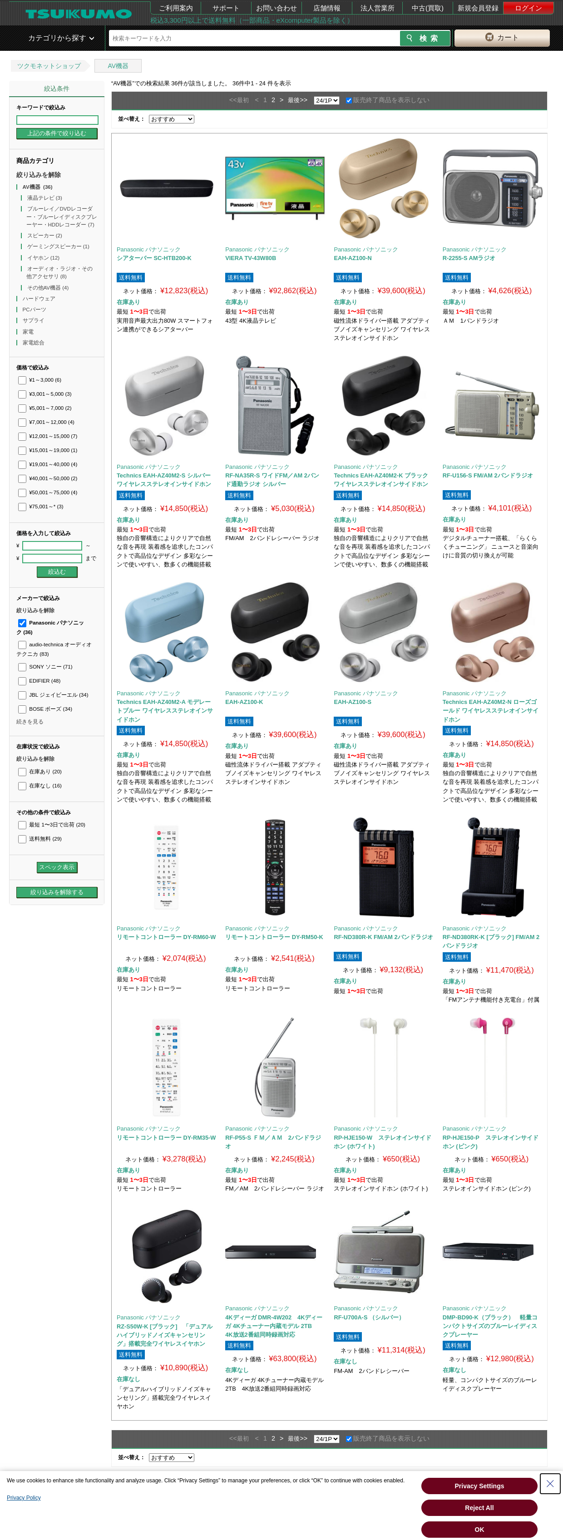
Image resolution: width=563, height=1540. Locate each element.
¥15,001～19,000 (47, 450)
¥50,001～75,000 (47, 492)
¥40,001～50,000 (47, 478)
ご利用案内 (176, 8)
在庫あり (40, 771)
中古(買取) (428, 8)
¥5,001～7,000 (45, 408)
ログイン (528, 8)
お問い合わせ (276, 8)
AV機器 (118, 65)
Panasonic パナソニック (149, 249)
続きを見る (30, 721)
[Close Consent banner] (550, 1484)
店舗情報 (327, 8)
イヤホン (43, 258)
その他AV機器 (48, 287)
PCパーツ (35, 309)
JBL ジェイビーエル (53, 695)
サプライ (34, 320)
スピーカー (44, 235)
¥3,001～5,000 (45, 394)
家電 (29, 332)
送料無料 (40, 838)
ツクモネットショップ (49, 65)
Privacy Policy (24, 1498)
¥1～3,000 (39, 380)
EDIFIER (39, 681)
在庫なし (40, 785)
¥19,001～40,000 (47, 464)
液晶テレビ (44, 198)
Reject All (479, 1507)
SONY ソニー (45, 666)
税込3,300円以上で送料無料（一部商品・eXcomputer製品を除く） (252, 20)
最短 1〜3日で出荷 (51, 824)
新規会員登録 (478, 8)
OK (479, 1529)
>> (303, 99)
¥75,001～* (41, 506)
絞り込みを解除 (38, 174)
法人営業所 (378, 8)
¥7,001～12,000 (46, 422)
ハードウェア (40, 298)
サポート (226, 8)
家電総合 (34, 342)
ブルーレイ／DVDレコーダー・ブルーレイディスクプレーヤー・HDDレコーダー (61, 216)
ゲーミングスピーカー (58, 246)
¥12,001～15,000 (47, 436)
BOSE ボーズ (45, 709)
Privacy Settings (479, 1486)
